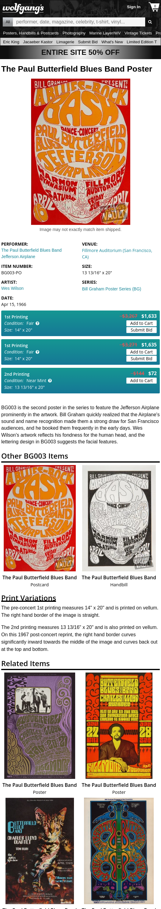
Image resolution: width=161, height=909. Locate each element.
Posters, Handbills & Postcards (31, 33)
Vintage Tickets (138, 33)
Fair (30, 323)
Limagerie (65, 42)
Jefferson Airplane (18, 256)
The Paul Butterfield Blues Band (31, 250)
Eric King (11, 42)
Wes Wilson (12, 288)
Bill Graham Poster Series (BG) (112, 288)
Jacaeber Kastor (38, 42)
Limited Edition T (142, 42)
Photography (74, 33)
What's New (112, 42)
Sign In (133, 7)
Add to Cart (141, 323)
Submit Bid (87, 42)
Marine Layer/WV (105, 33)
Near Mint (36, 380)
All (8, 22)
